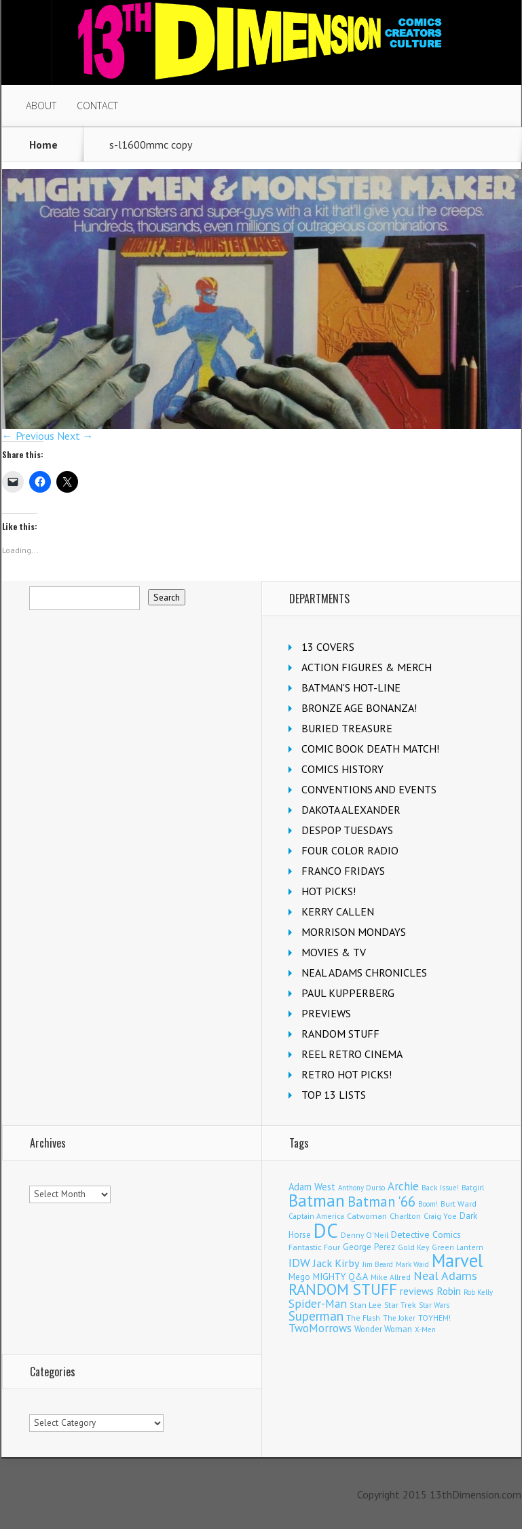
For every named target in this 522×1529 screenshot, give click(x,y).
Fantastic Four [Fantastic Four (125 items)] (314, 1247)
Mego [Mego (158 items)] (299, 1276)
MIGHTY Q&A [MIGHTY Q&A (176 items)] (340, 1276)
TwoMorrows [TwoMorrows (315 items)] (320, 1328)
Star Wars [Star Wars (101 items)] (434, 1305)
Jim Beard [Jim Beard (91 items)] (377, 1264)
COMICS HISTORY (342, 769)
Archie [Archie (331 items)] (403, 1186)
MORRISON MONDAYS (353, 932)
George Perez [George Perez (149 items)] (369, 1247)
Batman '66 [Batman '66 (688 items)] (381, 1201)
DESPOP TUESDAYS (347, 830)
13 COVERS (327, 647)
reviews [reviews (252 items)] (417, 1291)
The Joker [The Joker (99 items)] (399, 1318)
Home (43, 144)
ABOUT (41, 105)
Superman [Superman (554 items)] (315, 1315)
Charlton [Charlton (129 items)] (405, 1215)
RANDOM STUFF (340, 1033)
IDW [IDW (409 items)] (299, 1262)
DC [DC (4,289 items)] (326, 1230)
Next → (75, 435)
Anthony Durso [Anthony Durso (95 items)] (361, 1187)
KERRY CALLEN (337, 911)
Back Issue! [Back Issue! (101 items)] (440, 1187)
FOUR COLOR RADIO (349, 850)
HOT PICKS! (328, 891)
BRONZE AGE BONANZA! (359, 708)
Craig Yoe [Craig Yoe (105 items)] (440, 1216)
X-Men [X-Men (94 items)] (425, 1329)
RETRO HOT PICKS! (346, 1074)
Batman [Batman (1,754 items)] (316, 1200)
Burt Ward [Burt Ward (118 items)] (459, 1203)
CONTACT (97, 105)
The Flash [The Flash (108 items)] (363, 1318)
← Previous (28, 435)
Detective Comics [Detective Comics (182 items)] (426, 1234)
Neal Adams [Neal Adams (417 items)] (445, 1275)
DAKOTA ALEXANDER (350, 809)
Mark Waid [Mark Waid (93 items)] (412, 1264)
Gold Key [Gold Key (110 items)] (413, 1247)
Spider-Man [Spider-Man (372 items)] (317, 1303)
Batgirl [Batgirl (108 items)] (473, 1187)
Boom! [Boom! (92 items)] (428, 1204)
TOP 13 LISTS (333, 1094)
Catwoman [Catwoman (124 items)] (367, 1216)
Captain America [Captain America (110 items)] (316, 1216)
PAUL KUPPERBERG (347, 993)
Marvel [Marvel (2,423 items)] (457, 1260)
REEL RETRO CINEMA (352, 1054)
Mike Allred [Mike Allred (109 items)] (391, 1277)
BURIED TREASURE (346, 728)
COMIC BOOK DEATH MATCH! (370, 748)
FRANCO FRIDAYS (343, 870)
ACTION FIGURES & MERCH (366, 667)
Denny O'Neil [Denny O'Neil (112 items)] (364, 1235)
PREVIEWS (326, 1013)
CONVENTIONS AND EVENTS (368, 789)
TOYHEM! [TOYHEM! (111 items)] (434, 1318)
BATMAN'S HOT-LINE (350, 687)
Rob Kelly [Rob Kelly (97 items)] (478, 1292)
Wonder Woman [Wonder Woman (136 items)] (383, 1328)
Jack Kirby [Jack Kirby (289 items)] (336, 1263)
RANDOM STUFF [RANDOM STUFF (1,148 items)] (342, 1289)
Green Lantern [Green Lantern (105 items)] (457, 1247)
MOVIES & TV (333, 952)
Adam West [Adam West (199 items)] (311, 1186)
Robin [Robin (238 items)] (448, 1291)
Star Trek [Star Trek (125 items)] (400, 1305)
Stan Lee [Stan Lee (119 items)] (365, 1305)
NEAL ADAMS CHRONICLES (364, 972)
